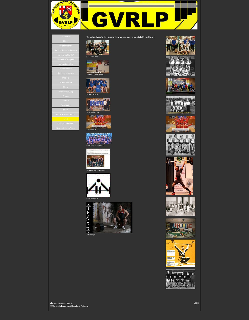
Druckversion (57, 303)
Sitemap (69, 303)
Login (196, 303)
